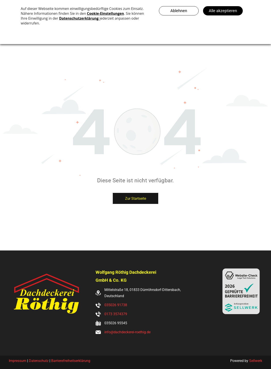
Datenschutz (39, 361)
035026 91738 (115, 305)
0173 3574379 (115, 314)
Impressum (17, 361)
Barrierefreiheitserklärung (70, 361)
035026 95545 (115, 323)
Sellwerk (255, 361)
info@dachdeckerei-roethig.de (127, 332)
